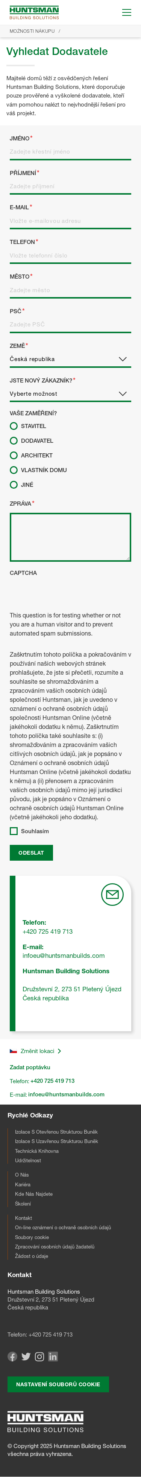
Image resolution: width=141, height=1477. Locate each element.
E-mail (19, 207)
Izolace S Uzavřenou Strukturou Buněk (56, 1141)
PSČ (15, 311)
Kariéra (22, 1184)
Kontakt (23, 1218)
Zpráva (20, 503)
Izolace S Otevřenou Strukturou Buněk (56, 1132)
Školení (23, 1204)
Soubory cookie (32, 1237)
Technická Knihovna (37, 1151)
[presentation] (67, 596)
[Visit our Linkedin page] (53, 1359)
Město (19, 276)
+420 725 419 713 (51, 1334)
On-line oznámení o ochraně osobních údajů (63, 1227)
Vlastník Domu (44, 470)
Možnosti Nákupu (32, 31)
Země (17, 346)
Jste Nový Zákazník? (41, 380)
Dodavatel (37, 440)
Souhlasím (35, 831)
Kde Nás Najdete (34, 1194)
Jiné (27, 485)
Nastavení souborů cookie (58, 1384)
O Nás (22, 1175)
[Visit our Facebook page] (12, 1359)
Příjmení (23, 173)
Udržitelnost (28, 1160)
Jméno (19, 138)
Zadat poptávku (30, 1067)
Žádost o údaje (31, 1256)
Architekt (37, 455)
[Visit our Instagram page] (39, 1359)
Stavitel (33, 426)
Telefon (22, 242)
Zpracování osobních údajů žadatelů (54, 1247)
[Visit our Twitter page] (26, 1358)
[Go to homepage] (34, 12)
